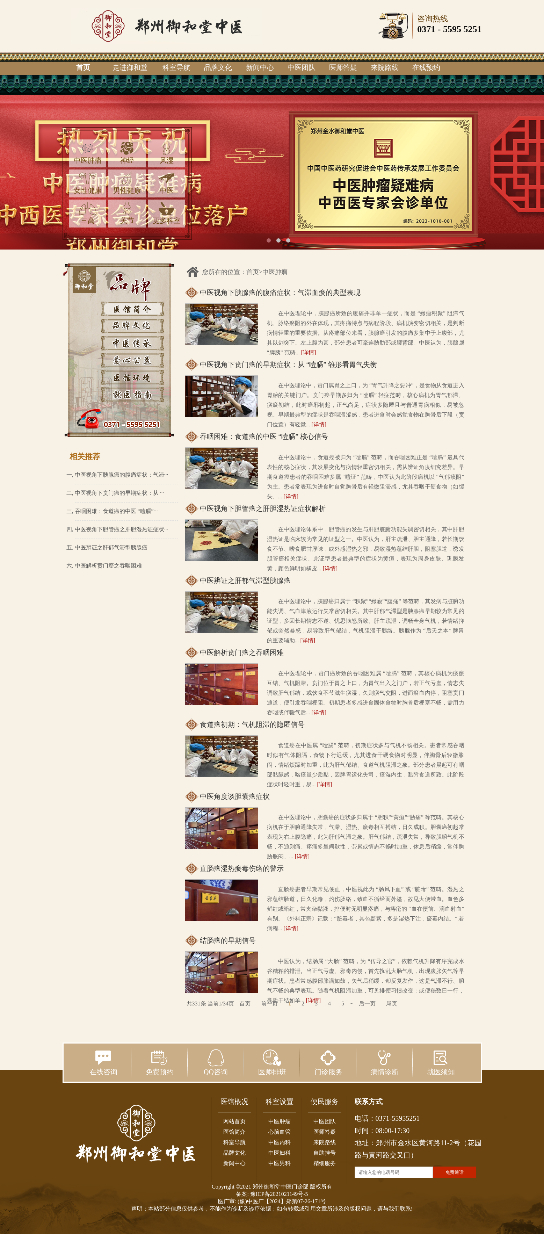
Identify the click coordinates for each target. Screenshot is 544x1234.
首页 (83, 67)
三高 (87, 213)
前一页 (269, 1003)
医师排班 (272, 1062)
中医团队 (301, 67)
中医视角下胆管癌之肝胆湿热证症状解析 (263, 508)
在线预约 (426, 67)
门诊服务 (328, 1062)
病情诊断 (385, 1062)
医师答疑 (343, 67)
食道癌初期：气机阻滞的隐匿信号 (252, 724)
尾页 (391, 1003)
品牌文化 (218, 67)
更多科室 (167, 213)
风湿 (166, 153)
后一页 (367, 1003)
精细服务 (324, 1163)
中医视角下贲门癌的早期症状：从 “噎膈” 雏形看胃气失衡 (288, 364)
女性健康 (88, 183)
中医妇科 (279, 1153)
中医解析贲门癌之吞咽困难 (108, 566)
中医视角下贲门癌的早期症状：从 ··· (119, 493)
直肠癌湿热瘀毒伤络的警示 (242, 868)
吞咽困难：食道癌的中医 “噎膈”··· (116, 511)
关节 (127, 213)
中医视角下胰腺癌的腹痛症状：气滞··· (121, 475)
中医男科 (279, 1163)
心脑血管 (279, 1132)
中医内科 (279, 1142)
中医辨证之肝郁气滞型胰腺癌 (111, 547)
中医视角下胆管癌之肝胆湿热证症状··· (121, 529)
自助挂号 (324, 1153)
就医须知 (441, 1062)
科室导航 (176, 67)
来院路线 (385, 67)
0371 (426, 29)
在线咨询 (103, 1062)
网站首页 (234, 1121)
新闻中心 (260, 67)
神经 (127, 153)
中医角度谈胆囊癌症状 (235, 796)
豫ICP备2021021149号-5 (279, 1194)
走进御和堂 (130, 67)
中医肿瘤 (88, 153)
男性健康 (127, 183)
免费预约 (160, 1062)
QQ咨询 (216, 1062)
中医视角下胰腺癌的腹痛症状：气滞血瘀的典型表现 (280, 292)
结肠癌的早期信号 (228, 940)
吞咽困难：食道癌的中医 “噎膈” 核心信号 (264, 436)
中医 (166, 183)
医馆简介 (234, 1132)
